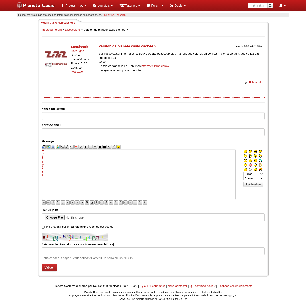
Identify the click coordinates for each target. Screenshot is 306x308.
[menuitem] (74, 5)
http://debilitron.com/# (155, 66)
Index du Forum (52, 29)
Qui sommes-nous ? (202, 286)
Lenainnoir (79, 47)
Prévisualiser (253, 184)
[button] (74, 5)
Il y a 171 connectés (153, 286)
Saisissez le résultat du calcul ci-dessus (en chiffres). (78, 244)
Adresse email (51, 125)
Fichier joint (255, 82)
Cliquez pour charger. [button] (114, 15)
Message (77, 71)
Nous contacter (177, 286)
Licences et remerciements (235, 286)
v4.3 (75, 286)
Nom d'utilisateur (53, 109)
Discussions (72, 29)
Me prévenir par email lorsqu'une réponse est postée (80, 226)
